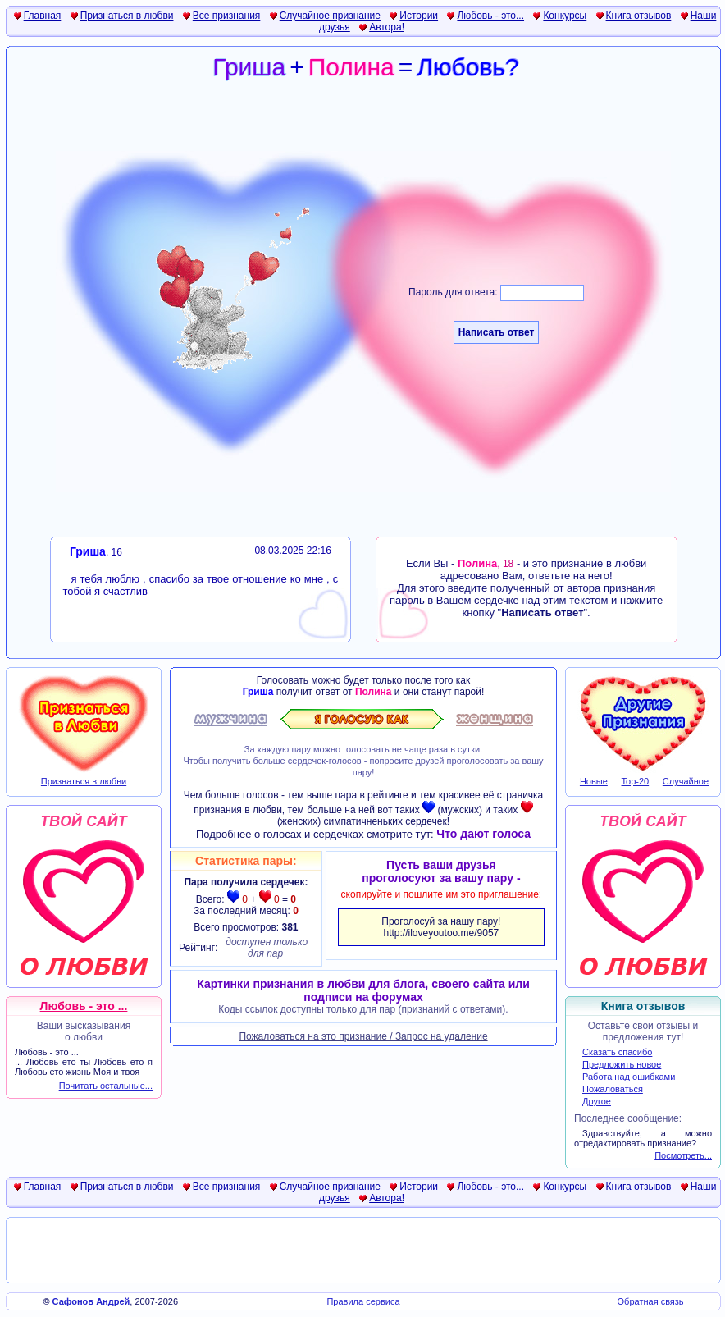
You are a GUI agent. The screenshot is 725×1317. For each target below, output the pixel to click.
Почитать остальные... (106, 1086)
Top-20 (636, 781)
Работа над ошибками (628, 1076)
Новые (594, 781)
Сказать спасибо (617, 1052)
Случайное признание (330, 15)
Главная (43, 15)
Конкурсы (564, 15)
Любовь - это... (490, 15)
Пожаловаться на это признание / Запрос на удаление (363, 1036)
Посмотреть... (683, 1155)
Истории (418, 15)
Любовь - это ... (84, 1006)
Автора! (386, 27)
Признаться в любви (127, 15)
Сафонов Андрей (91, 1301)
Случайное (686, 781)
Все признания (227, 15)
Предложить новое (621, 1064)
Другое (596, 1101)
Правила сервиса (362, 1301)
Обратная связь (651, 1301)
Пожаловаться (612, 1089)
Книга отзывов (639, 15)
